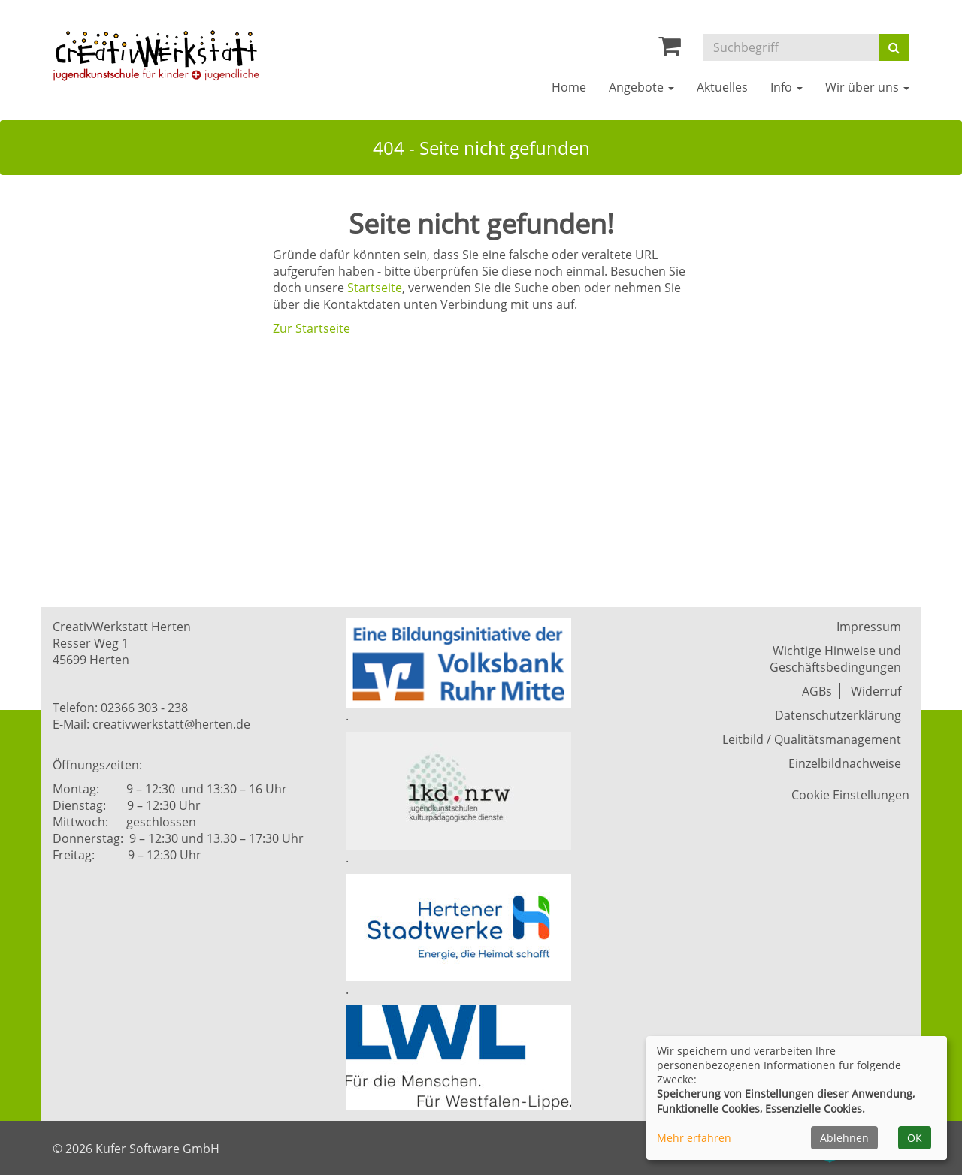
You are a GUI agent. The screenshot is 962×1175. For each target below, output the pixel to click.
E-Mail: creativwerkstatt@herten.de (151, 724)
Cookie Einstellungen (850, 795)
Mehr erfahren (694, 1138)
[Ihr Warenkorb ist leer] (669, 49)
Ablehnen (844, 1138)
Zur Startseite (311, 328)
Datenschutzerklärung (838, 715)
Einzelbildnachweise (844, 763)
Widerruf (876, 691)
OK (914, 1138)
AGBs (817, 691)
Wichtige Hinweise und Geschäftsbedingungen (835, 658)
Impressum (868, 626)
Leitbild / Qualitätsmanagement (811, 739)
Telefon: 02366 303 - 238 (120, 707)
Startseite (374, 287)
